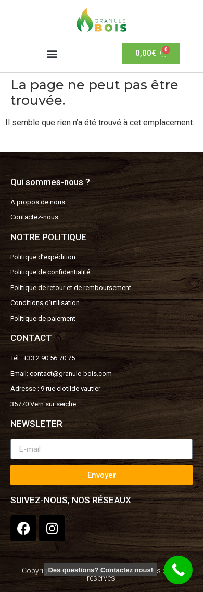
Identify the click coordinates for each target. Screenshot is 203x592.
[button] (52, 53)
